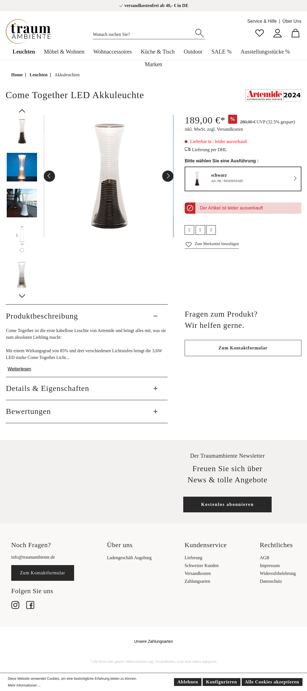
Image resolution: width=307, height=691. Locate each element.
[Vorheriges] (49, 176)
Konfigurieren (221, 682)
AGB (264, 557)
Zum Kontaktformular (243, 348)
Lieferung (193, 557)
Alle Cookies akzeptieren (272, 682)
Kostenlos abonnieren (227, 504)
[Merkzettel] (259, 32)
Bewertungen (28, 411)
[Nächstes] (167, 176)
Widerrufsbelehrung (278, 573)
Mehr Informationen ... (24, 685)
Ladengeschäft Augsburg (129, 557)
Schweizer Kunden (202, 565)
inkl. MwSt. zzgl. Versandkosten (214, 129)
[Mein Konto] (277, 32)
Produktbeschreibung (42, 316)
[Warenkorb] (295, 32)
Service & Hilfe (262, 21)
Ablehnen (187, 682)
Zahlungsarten (197, 581)
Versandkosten (198, 573)
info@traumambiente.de (33, 557)
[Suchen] (199, 32)
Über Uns (291, 21)
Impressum (270, 565)
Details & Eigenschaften (47, 388)
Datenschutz (271, 581)
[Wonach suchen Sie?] (143, 33)
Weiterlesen (19, 369)
